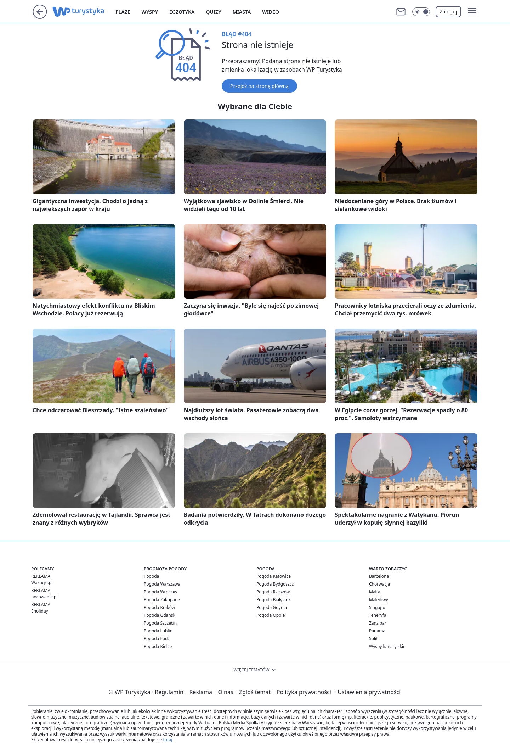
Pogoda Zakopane (162, 600)
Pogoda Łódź (157, 639)
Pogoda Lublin (158, 631)
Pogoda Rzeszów (273, 592)
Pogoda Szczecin (160, 623)
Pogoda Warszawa (162, 584)
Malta (374, 592)
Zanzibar (377, 623)
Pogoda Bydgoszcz (275, 584)
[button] (472, 11)
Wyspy (150, 12)
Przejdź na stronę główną (259, 86)
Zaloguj (448, 11)
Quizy (213, 12)
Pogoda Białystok (273, 600)
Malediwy (378, 600)
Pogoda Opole (270, 615)
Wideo (270, 12)
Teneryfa (377, 615)
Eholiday (39, 611)
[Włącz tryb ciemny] (421, 11)
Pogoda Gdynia (271, 607)
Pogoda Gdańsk (159, 615)
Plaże (122, 12)
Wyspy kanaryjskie (387, 646)
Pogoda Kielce (158, 646)
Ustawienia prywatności (368, 692)
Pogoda (151, 576)
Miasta (242, 12)
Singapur (378, 607)
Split (373, 639)
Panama (377, 631)
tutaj (167, 740)
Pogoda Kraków (159, 607)
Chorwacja (379, 584)
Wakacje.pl (41, 583)
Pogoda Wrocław (160, 592)
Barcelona (379, 576)
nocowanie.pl (44, 597)
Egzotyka (181, 12)
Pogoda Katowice (273, 576)
